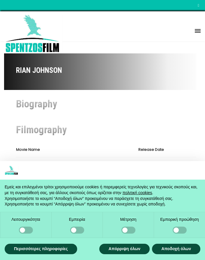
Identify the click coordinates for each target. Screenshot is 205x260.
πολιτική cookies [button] (137, 192)
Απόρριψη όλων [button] (124, 248)
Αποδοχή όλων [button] (176, 248)
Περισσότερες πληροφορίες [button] (41, 248)
